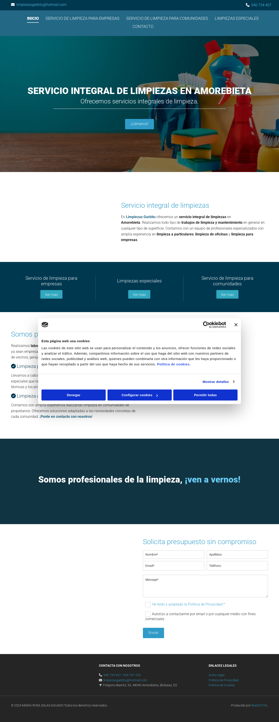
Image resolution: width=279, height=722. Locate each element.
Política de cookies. (173, 364)
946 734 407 (261, 5)
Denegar (73, 395)
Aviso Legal (216, 675)
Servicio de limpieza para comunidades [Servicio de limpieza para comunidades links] (167, 18)
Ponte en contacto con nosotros (66, 416)
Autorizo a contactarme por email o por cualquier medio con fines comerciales (200, 616)
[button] (139, 124)
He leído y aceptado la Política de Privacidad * (188, 604)
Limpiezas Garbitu (141, 217)
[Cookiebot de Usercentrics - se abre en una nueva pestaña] (206, 324)
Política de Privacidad (224, 680)
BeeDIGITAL (260, 705)
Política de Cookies (222, 685)
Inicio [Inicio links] (33, 18)
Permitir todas (205, 395)
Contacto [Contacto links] (143, 26)
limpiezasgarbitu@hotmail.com (41, 4)
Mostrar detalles (216, 382)
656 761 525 (132, 675)
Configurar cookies (139, 395)
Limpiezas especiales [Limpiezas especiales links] (237, 18)
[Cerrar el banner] (236, 324)
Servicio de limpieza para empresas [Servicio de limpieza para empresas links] (82, 18)
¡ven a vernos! (212, 479)
